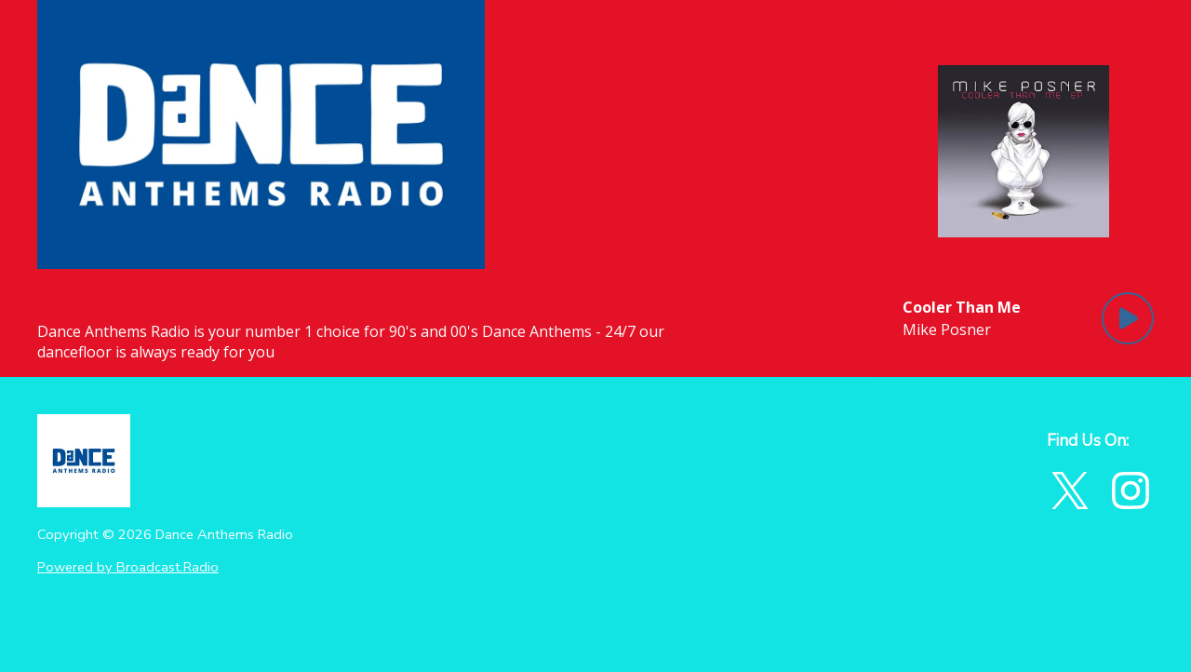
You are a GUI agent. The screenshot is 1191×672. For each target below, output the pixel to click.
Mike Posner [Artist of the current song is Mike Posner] (947, 329)
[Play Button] (1128, 318)
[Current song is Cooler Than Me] (962, 307)
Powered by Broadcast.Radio (128, 567)
